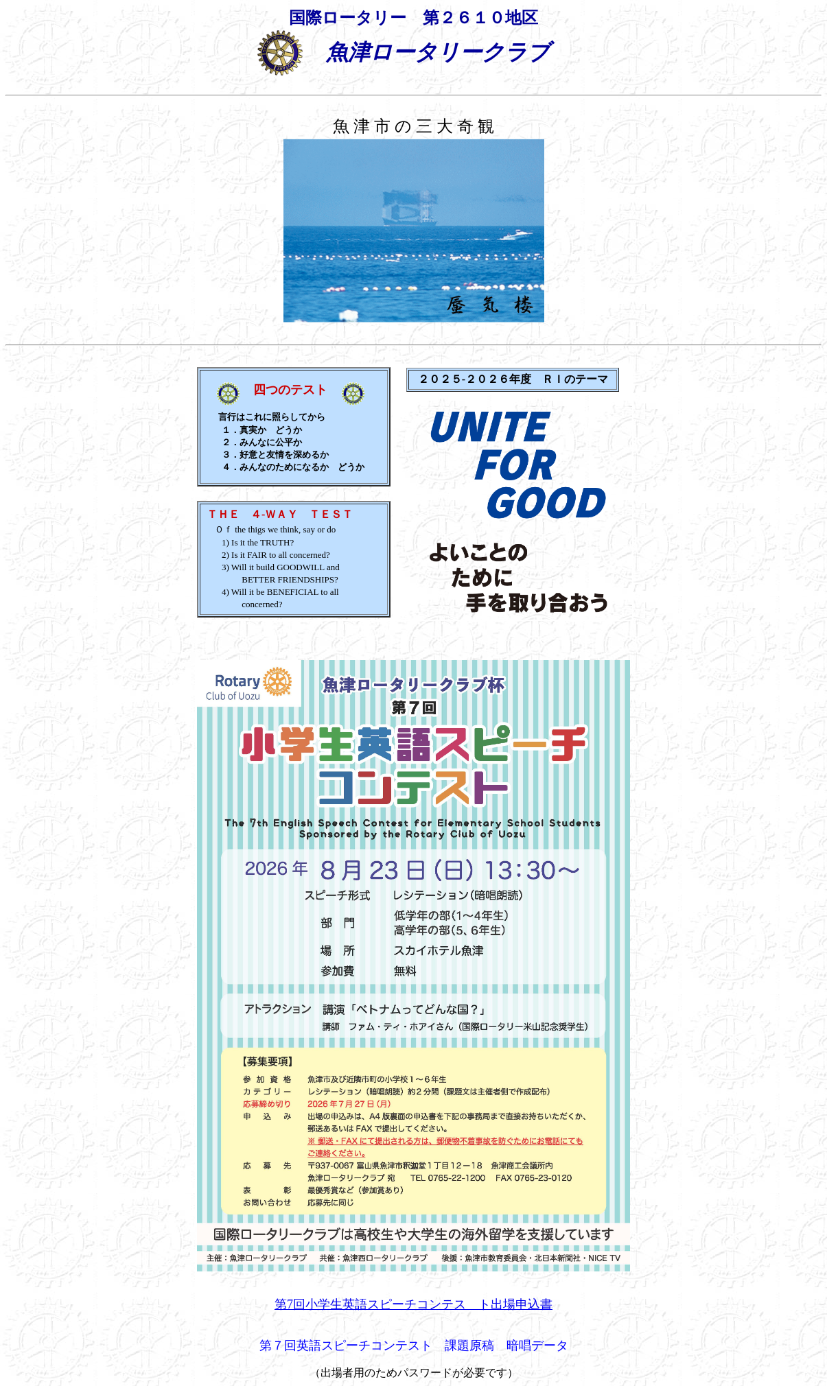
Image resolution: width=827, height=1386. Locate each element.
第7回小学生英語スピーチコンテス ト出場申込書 (413, 1304)
